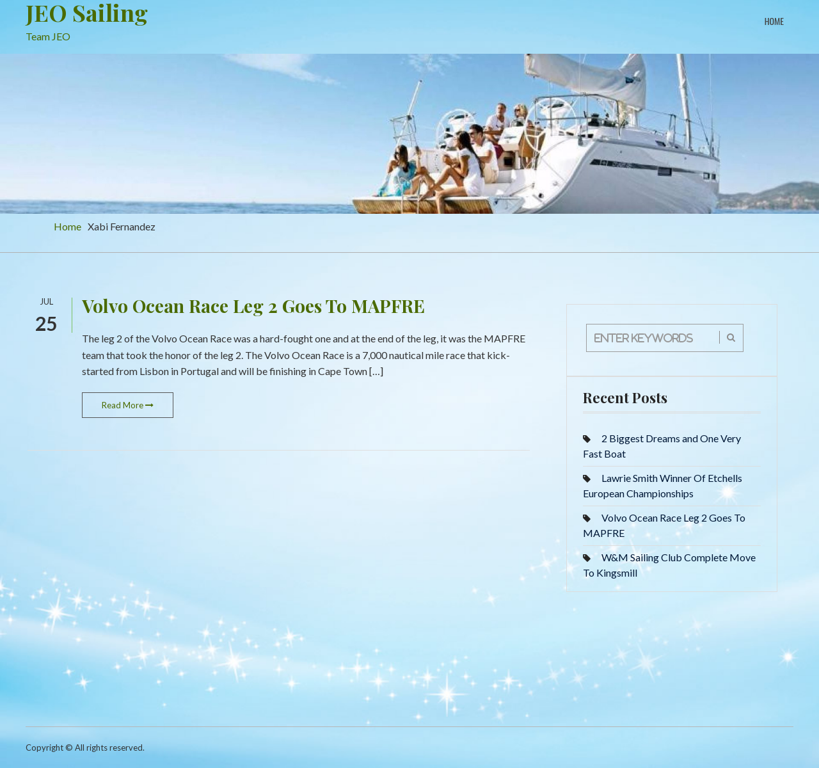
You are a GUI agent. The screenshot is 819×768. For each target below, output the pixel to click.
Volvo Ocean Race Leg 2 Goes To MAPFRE (253, 305)
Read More (128, 405)
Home (774, 21)
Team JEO (48, 36)
